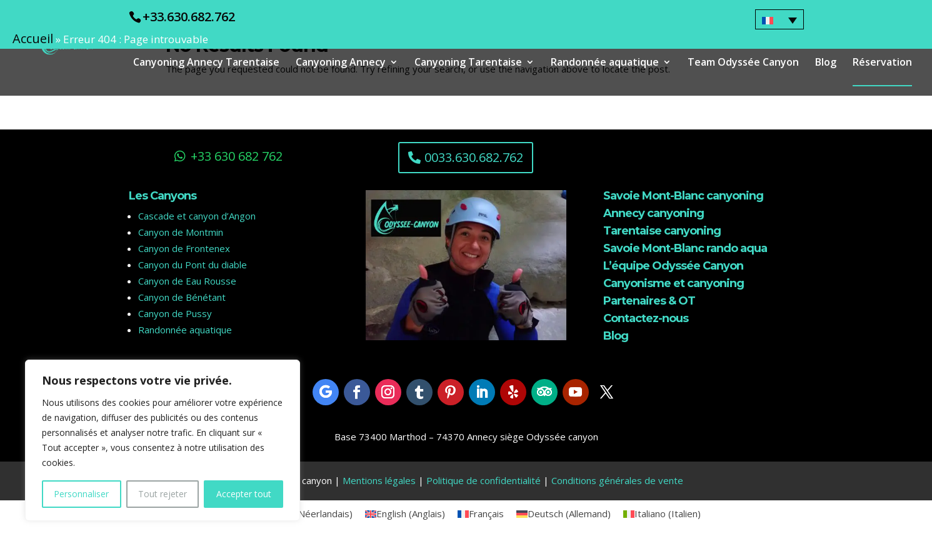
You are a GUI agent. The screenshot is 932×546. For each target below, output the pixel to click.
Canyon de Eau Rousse (187, 281)
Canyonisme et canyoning (673, 283)
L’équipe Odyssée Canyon (673, 266)
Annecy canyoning (653, 213)
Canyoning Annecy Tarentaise (206, 63)
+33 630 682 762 (237, 156)
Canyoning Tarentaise (468, 63)
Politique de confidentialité (483, 480)
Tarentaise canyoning (662, 231)
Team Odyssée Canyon (743, 63)
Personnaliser (81, 494)
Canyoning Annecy (341, 63)
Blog (825, 63)
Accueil (33, 38)
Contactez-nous (645, 318)
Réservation (882, 63)
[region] (162, 440)
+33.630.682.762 (189, 16)
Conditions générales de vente (617, 480)
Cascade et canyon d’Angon (197, 216)
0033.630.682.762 (473, 157)
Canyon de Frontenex (184, 248)
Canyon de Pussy (175, 313)
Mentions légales (379, 480)
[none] (779, 19)
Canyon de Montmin (180, 232)
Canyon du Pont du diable (192, 264)
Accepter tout (243, 494)
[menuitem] (779, 19)
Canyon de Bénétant (182, 297)
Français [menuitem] (486, 513)
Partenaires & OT (649, 301)
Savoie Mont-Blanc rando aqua (685, 248)
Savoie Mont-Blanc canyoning (683, 196)
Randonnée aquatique (605, 63)
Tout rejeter (162, 494)
